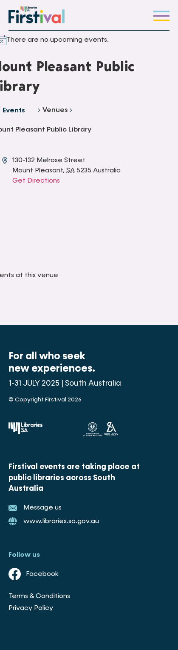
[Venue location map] (72, 218)
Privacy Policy (30, 608)
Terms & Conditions (39, 596)
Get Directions (36, 181)
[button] (161, 15)
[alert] (57, 40)
